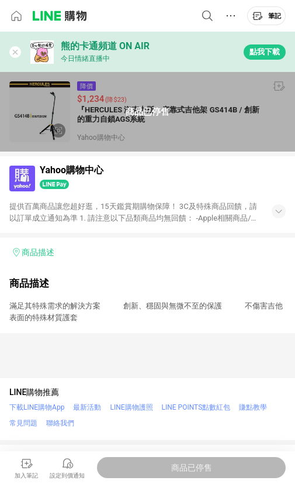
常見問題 (23, 423)
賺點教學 (253, 407)
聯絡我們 (60, 423)
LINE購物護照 (131, 407)
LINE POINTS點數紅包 (196, 407)
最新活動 (87, 407)
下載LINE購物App (36, 407)
